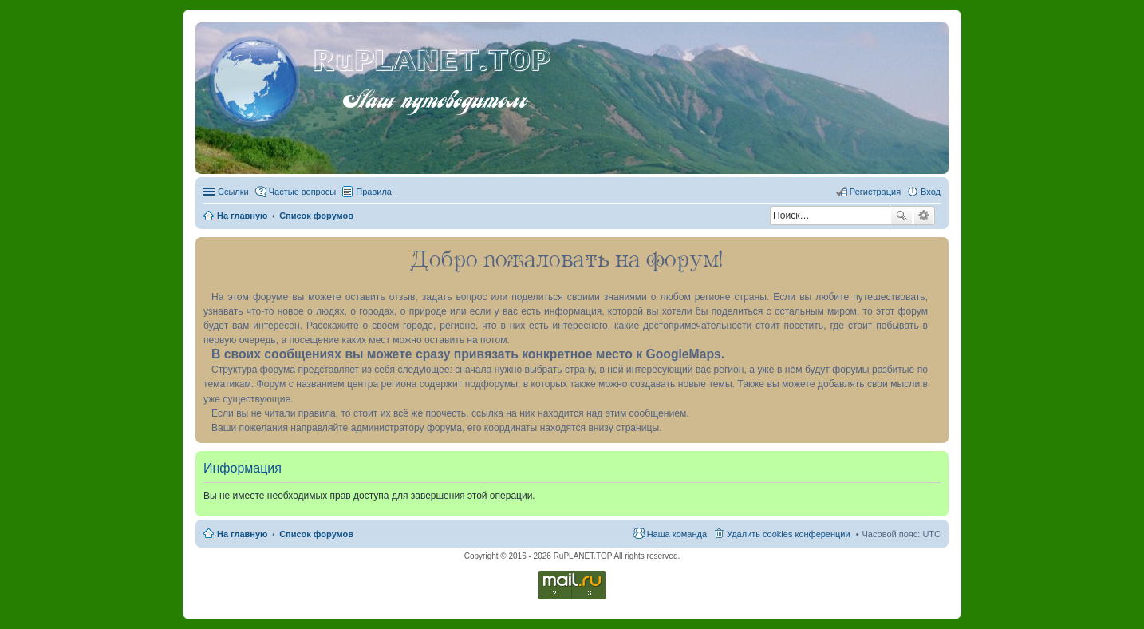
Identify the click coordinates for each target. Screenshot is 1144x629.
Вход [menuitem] (931, 191)
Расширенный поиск (924, 215)
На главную (242, 534)
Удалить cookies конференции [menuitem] (788, 534)
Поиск (901, 215)
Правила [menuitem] (374, 191)
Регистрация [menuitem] (875, 191)
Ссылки (233, 191)
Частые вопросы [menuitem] (303, 191)
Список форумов (316, 534)
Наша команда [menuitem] (677, 534)
